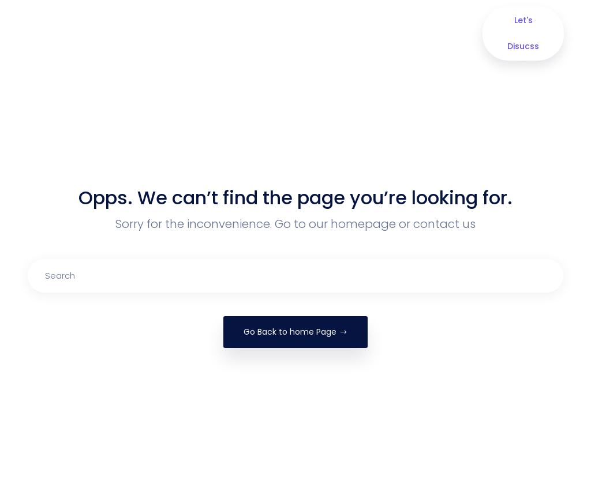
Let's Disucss (523, 33)
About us (173, 33)
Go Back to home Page (295, 332)
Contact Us (411, 33)
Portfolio (305, 33)
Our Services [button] (237, 33)
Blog (358, 27)
